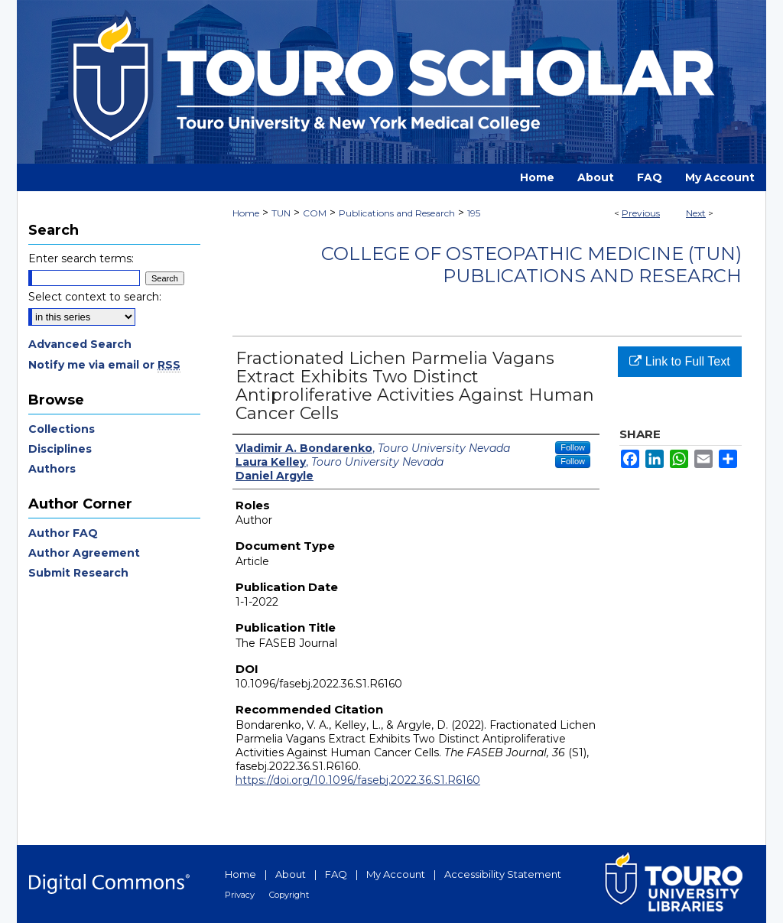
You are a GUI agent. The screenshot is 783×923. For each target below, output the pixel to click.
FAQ (336, 874)
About (290, 874)
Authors (52, 469)
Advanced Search (80, 344)
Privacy (240, 894)
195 (473, 213)
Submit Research (78, 573)
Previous (641, 213)
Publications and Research (397, 213)
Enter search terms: (81, 258)
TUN (281, 213)
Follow (572, 447)
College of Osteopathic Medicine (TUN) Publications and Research (531, 264)
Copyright (289, 894)
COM (315, 213)
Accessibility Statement (502, 874)
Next (696, 213)
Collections (61, 429)
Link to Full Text (679, 361)
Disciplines (60, 449)
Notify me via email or (104, 365)
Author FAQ (63, 533)
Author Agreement (84, 553)
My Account (395, 874)
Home (245, 213)
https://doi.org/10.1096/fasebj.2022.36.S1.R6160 (358, 780)
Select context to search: (94, 297)
